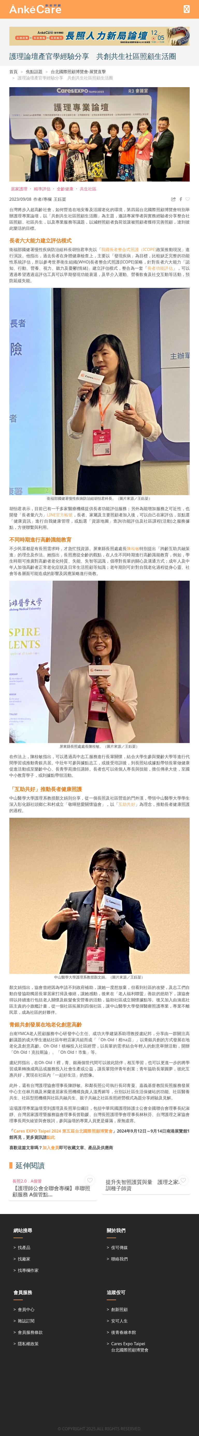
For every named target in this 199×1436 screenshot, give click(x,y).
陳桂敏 (133, 548)
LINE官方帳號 (60, 515)
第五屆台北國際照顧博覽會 (63, 1131)
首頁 (13, 71)
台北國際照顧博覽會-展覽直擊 (78, 71)
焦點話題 (34, 71)
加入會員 (50, 1147)
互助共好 (126, 804)
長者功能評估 (160, 268)
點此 (51, 1137)
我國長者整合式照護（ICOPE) (128, 249)
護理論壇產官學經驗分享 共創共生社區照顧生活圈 (65, 78)
